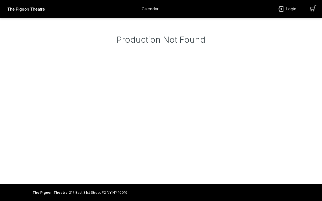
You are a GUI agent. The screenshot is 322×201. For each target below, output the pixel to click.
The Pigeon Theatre (50, 192)
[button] (151, 9)
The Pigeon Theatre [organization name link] (26, 9)
